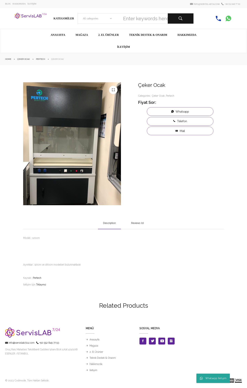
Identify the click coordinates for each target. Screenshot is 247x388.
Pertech (40, 59)
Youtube (161, 341)
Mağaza (94, 345)
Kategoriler (64, 18)
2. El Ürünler (96, 351)
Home (8, 59)
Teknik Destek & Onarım (103, 357)
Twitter (152, 341)
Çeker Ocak (23, 59)
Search (180, 18)
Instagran (171, 341)
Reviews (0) (137, 223)
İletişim (93, 370)
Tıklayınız (41, 284)
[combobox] (96, 18)
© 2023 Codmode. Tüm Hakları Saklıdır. (27, 380)
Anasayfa (94, 339)
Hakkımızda (96, 364)
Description (109, 223)
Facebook (142, 341)
